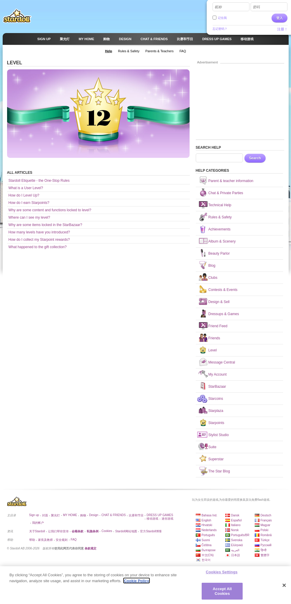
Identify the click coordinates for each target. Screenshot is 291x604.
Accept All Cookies (222, 593)
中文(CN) (208, 555)
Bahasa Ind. (209, 515)
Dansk (235, 515)
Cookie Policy (136, 583)
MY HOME (70, 515)
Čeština (207, 545)
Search (255, 158)
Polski (265, 530)
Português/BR (240, 535)
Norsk (235, 530)
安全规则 (62, 539)
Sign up (34, 515)
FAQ (74, 539)
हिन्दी (264, 550)
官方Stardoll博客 (151, 531)
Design (93, 515)
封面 (45, 515)
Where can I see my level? (29, 217)
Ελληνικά (237, 545)
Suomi (206, 540)
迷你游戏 (167, 518)
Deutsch (266, 515)
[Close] (284, 587)
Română (266, 535)
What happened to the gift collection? (38, 247)
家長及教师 (45, 539)
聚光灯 (55, 515)
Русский (266, 545)
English (206, 520)
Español (236, 520)
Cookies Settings (222, 574)
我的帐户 (38, 522)
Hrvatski (207, 525)
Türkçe (265, 540)
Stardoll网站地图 (126, 531)
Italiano (236, 525)
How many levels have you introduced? (39, 232)
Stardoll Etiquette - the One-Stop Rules (39, 181)
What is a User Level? (26, 188)
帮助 (32, 539)
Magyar (265, 525)
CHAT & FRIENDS (113, 515)
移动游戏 (152, 518)
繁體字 (265, 555)
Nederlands (209, 530)
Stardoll (17, 16)
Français (266, 520)
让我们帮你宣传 (58, 531)
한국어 (206, 560)
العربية (235, 550)
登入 (279, 18)
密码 (256, 7)
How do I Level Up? (24, 195)
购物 (83, 515)
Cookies (106, 531)
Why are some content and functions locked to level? (50, 210)
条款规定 (90, 548)
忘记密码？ (220, 28)
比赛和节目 (136, 515)
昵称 (218, 7)
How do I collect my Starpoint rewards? (39, 240)
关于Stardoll (37, 531)
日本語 (235, 555)
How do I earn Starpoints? (29, 203)
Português (208, 535)
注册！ (282, 29)
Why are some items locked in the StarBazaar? (45, 225)
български (209, 550)
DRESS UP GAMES (160, 515)
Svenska (236, 540)
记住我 (222, 17)
